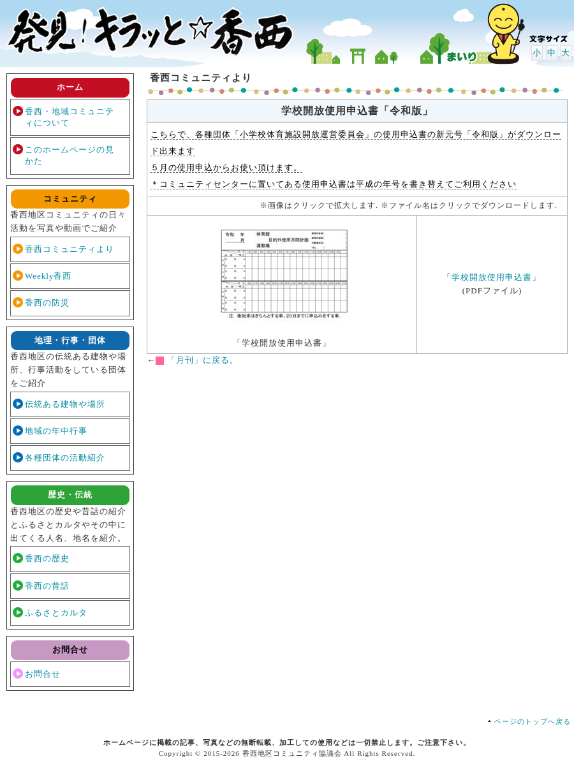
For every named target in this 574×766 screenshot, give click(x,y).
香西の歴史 (47, 558)
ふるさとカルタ (56, 612)
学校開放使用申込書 (492, 277)
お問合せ (43, 674)
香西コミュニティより (69, 249)
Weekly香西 (48, 276)
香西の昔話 (47, 586)
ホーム (70, 87)
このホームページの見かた (69, 155)
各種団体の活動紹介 (65, 457)
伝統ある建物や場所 (65, 404)
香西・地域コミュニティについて (69, 117)
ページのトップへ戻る (532, 721)
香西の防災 (47, 302)
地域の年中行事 (56, 431)
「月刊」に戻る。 (203, 360)
